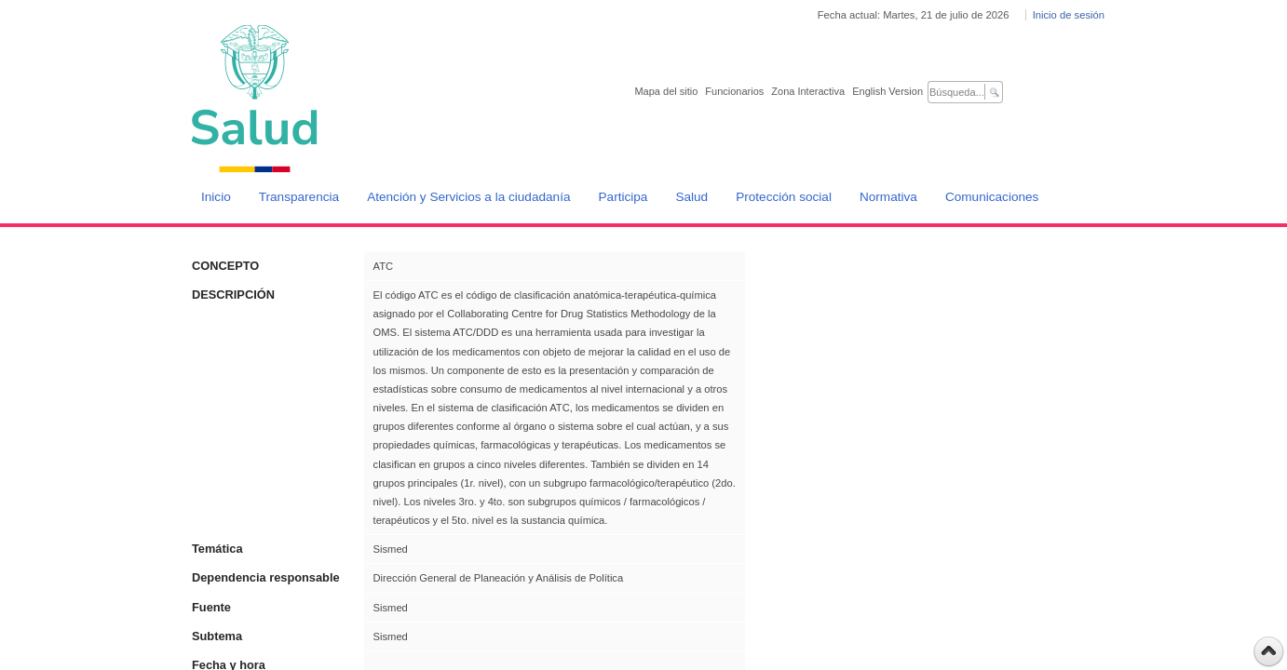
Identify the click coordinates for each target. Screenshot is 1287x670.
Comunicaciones (992, 197)
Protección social (784, 197)
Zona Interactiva (808, 91)
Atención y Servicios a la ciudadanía (468, 197)
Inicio (216, 197)
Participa (623, 197)
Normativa (888, 197)
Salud (691, 197)
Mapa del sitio (666, 91)
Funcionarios (734, 91)
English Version (887, 91)
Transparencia (299, 197)
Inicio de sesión (1068, 14)
